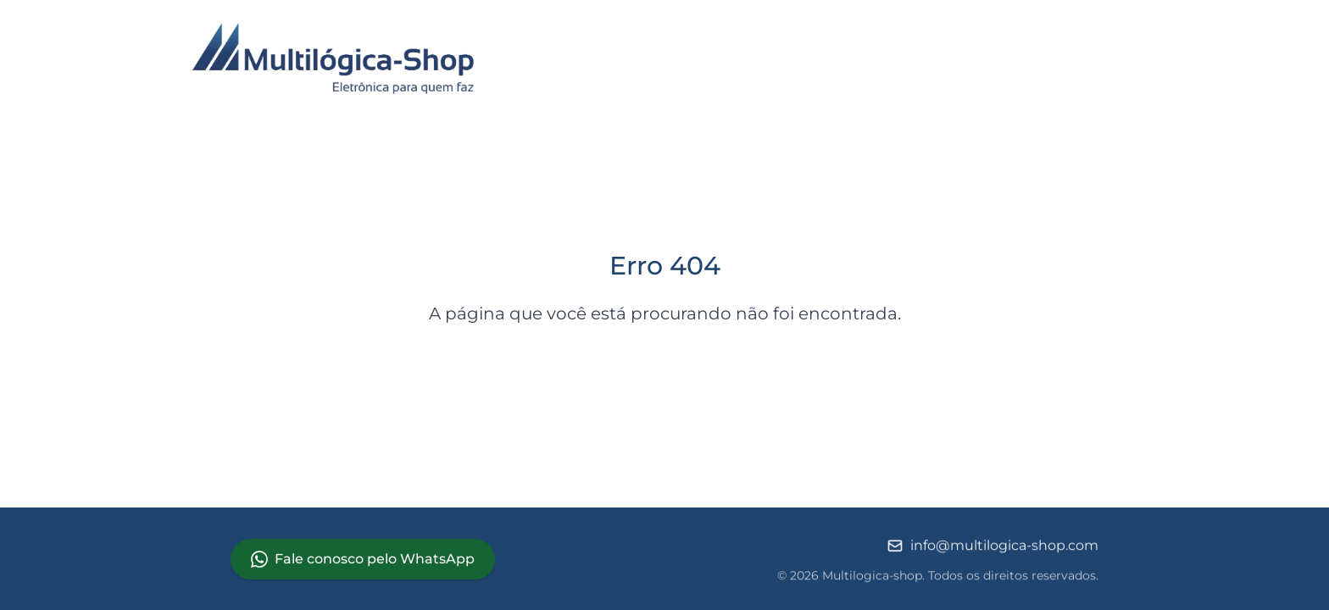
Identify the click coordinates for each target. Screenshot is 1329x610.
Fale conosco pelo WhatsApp (363, 559)
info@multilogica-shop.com (992, 547)
